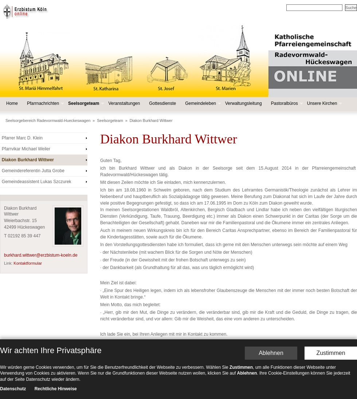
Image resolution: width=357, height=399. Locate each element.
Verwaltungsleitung (243, 103)
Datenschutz (13, 353)
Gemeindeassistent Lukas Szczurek (36, 181)
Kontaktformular (27, 263)
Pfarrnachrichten (44, 103)
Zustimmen (330, 318)
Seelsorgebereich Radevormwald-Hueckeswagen (47, 120)
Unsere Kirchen (324, 103)
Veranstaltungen (124, 103)
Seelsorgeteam (85, 103)
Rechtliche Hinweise (56, 353)
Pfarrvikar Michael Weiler (26, 148)
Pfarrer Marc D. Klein (22, 138)
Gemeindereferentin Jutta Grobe (33, 170)
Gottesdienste (162, 103)
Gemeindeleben (202, 103)
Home (12, 103)
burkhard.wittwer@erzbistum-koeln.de (41, 255)
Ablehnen (271, 318)
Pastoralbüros (286, 103)
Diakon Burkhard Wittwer (151, 120)
